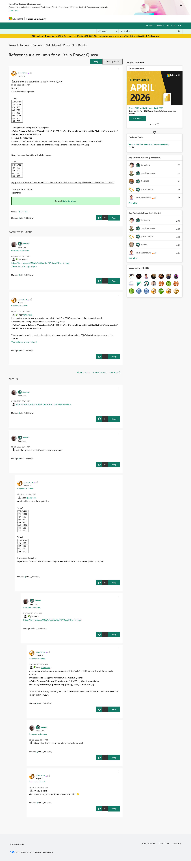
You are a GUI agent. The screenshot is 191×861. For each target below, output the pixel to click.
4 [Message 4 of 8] (19, 275)
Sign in (159, 25)
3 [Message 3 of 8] (25, 577)
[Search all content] (150, 31)
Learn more (14, 10)
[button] (96, 61)
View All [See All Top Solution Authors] (133, 203)
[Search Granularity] (107, 31)
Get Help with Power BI (60, 45)
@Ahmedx (27, 314)
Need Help (23, 212)
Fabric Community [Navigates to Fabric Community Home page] (36, 18)
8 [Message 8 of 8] (19, 413)
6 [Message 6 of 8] (37, 751)
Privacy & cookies (148, 843)
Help (167, 25)
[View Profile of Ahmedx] (26, 243)
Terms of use (164, 843)
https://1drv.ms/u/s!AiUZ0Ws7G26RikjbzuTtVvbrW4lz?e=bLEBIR (43, 404)
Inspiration (64, 19)
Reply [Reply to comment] (114, 281)
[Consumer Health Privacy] (43, 852)
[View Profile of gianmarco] (22, 72)
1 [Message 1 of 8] (19, 218)
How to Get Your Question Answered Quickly (149, 144)
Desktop (83, 45)
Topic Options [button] (111, 61)
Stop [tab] (158, 124)
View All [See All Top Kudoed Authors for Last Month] (133, 258)
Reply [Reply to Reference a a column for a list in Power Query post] (114, 218)
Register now (153, 36)
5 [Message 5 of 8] (19, 350)
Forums (52, 19)
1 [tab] (150, 124)
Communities (87, 19)
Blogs (99, 19)
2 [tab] (152, 124)
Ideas (75, 19)
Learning (109, 19)
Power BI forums (19, 45)
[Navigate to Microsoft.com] (16, 18)
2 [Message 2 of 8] (19, 458)
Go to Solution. (69, 201)
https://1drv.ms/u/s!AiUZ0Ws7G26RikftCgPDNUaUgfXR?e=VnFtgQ (40, 263)
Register (149, 25)
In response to (20, 250)
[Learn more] (137, 118)
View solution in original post (24, 266)
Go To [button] (176, 25)
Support (120, 19)
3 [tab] (153, 124)
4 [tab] (155, 124)
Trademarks (176, 843)
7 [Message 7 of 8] (37, 803)
